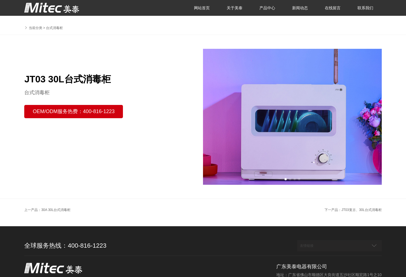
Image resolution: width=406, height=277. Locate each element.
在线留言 (333, 8)
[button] (285, 179)
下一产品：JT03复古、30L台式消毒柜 (353, 210)
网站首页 (202, 8)
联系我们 (365, 8)
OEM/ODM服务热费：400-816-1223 (73, 111)
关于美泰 (234, 8)
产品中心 (267, 8)
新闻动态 (300, 8)
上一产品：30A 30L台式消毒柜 (47, 210)
